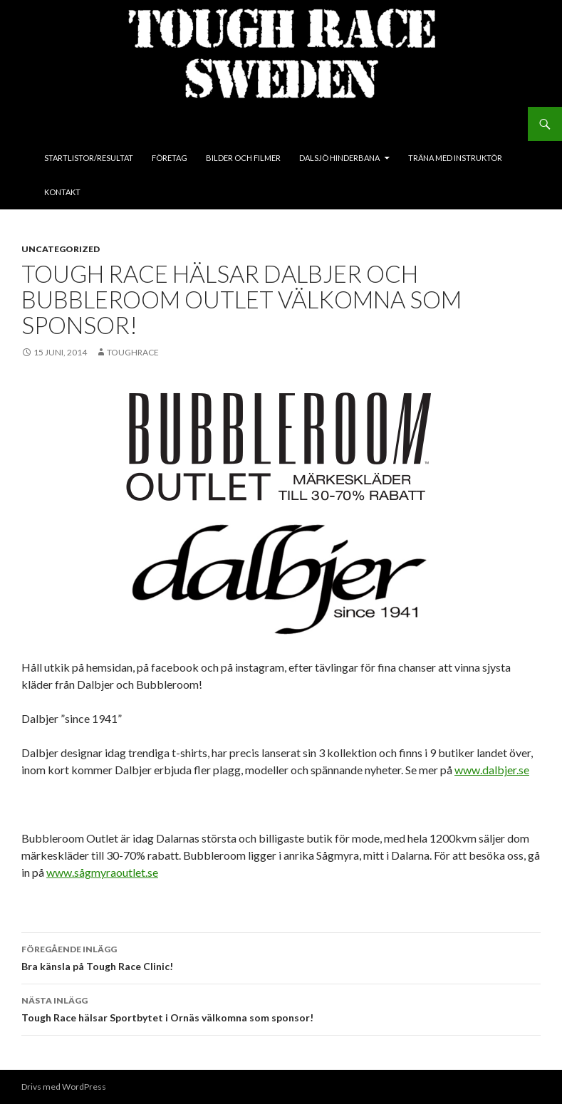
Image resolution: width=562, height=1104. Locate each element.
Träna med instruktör (455, 157)
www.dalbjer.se (491, 769)
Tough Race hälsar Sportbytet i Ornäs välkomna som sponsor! (281, 1008)
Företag (169, 157)
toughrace (133, 352)
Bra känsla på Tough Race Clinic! (281, 956)
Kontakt (62, 192)
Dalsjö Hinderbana (339, 157)
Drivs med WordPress (63, 1086)
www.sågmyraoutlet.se (102, 872)
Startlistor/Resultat (88, 157)
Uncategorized (60, 249)
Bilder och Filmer (243, 157)
